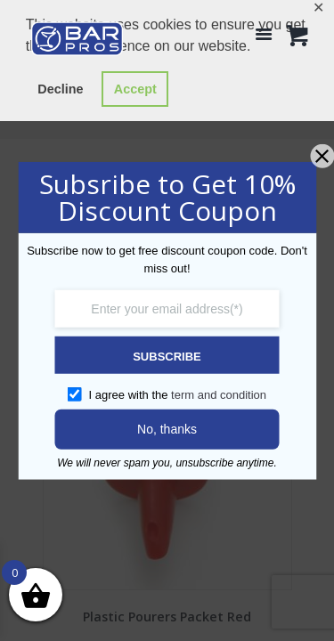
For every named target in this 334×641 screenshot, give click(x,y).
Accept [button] (135, 89)
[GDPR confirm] (75, 393)
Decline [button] (60, 89)
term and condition (218, 395)
